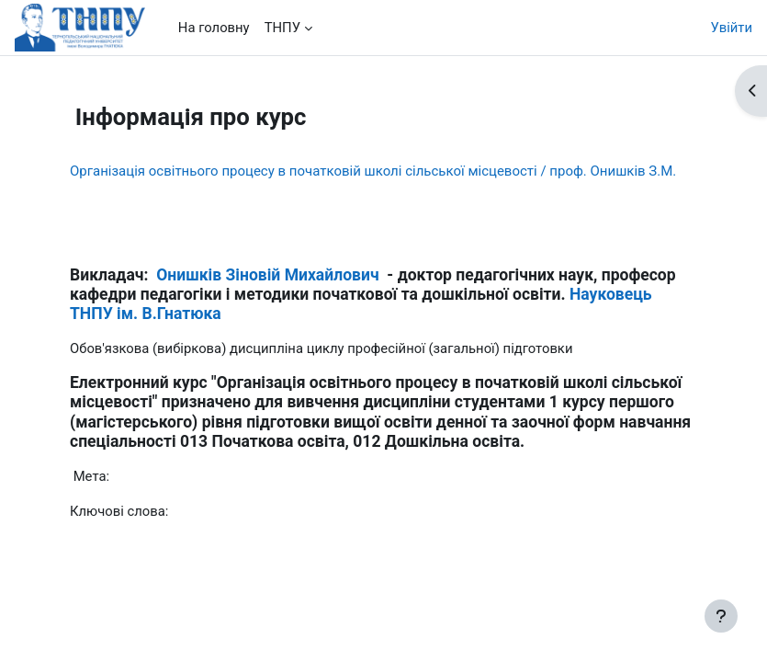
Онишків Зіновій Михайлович (267, 275)
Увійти (731, 27)
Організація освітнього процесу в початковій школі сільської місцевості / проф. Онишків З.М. (373, 171)
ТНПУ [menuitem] (282, 27)
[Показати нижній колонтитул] (721, 616)
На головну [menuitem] (214, 27)
